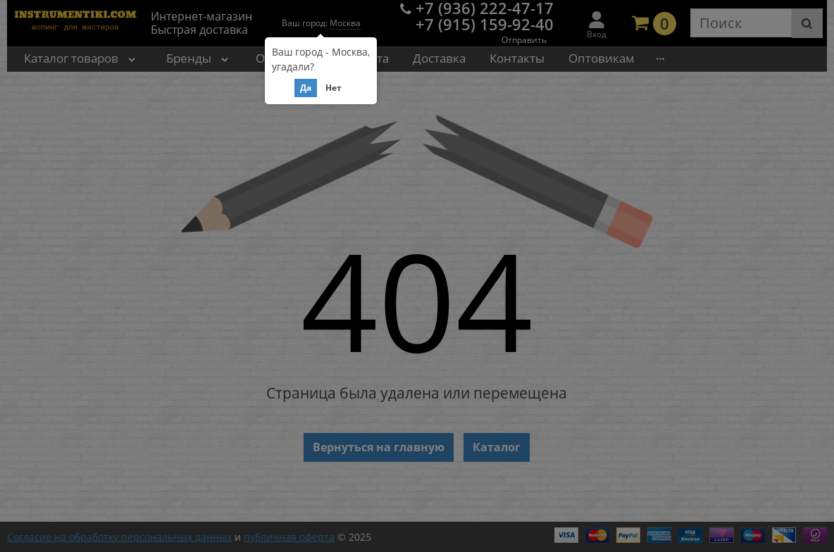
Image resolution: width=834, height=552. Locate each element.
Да (305, 88)
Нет (333, 88)
